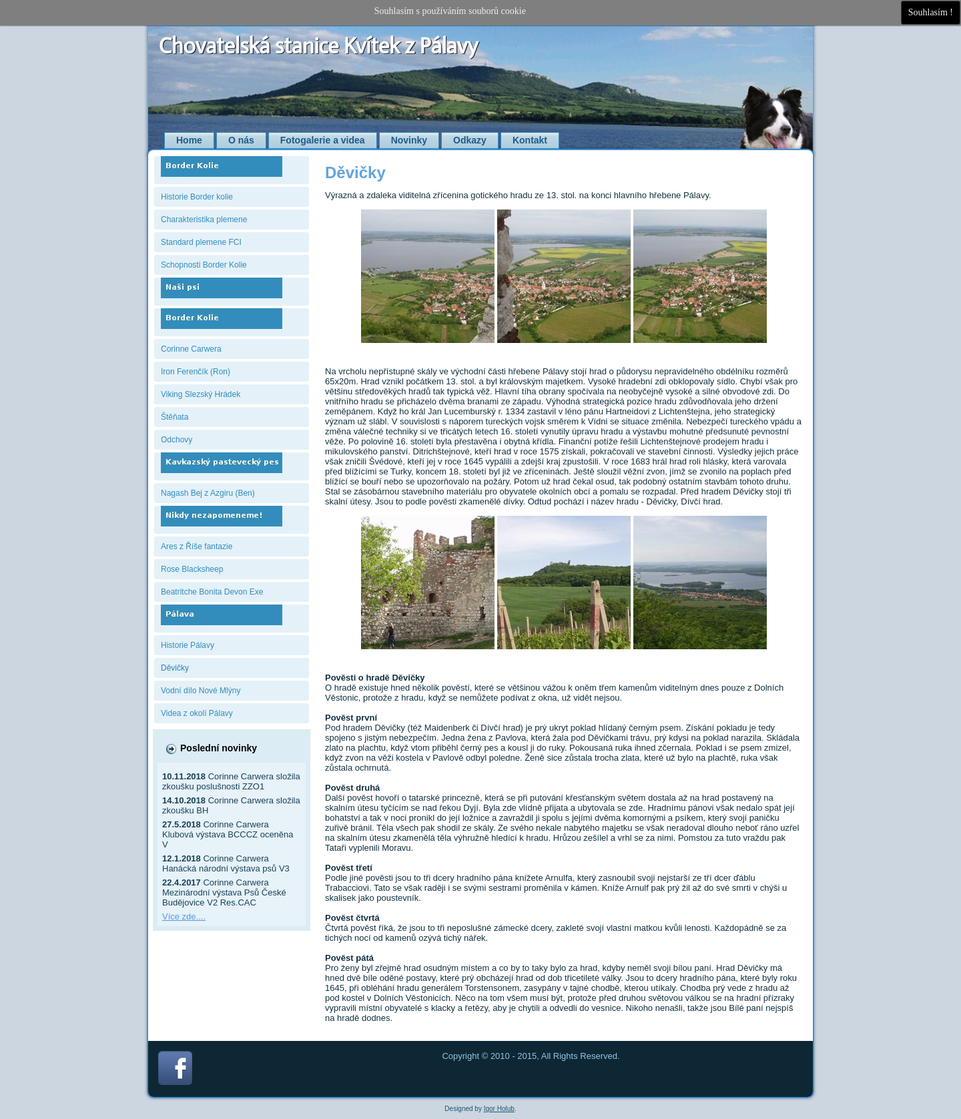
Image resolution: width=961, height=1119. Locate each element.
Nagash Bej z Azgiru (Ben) (208, 493)
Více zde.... (184, 916)
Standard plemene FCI (201, 242)
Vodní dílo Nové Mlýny (200, 690)
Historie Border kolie (197, 197)
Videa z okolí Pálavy (197, 713)
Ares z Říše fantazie (196, 546)
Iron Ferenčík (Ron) (195, 371)
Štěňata (174, 417)
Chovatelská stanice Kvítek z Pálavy (318, 46)
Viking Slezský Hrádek (200, 394)
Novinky (409, 140)
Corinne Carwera (191, 349)
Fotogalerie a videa (322, 140)
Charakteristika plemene (204, 219)
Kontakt (530, 140)
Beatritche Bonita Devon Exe (212, 592)
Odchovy (176, 439)
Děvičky (175, 668)
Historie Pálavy (187, 645)
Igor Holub (499, 1108)
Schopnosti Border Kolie (204, 265)
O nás (241, 140)
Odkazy (470, 140)
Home (189, 140)
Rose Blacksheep (192, 569)
